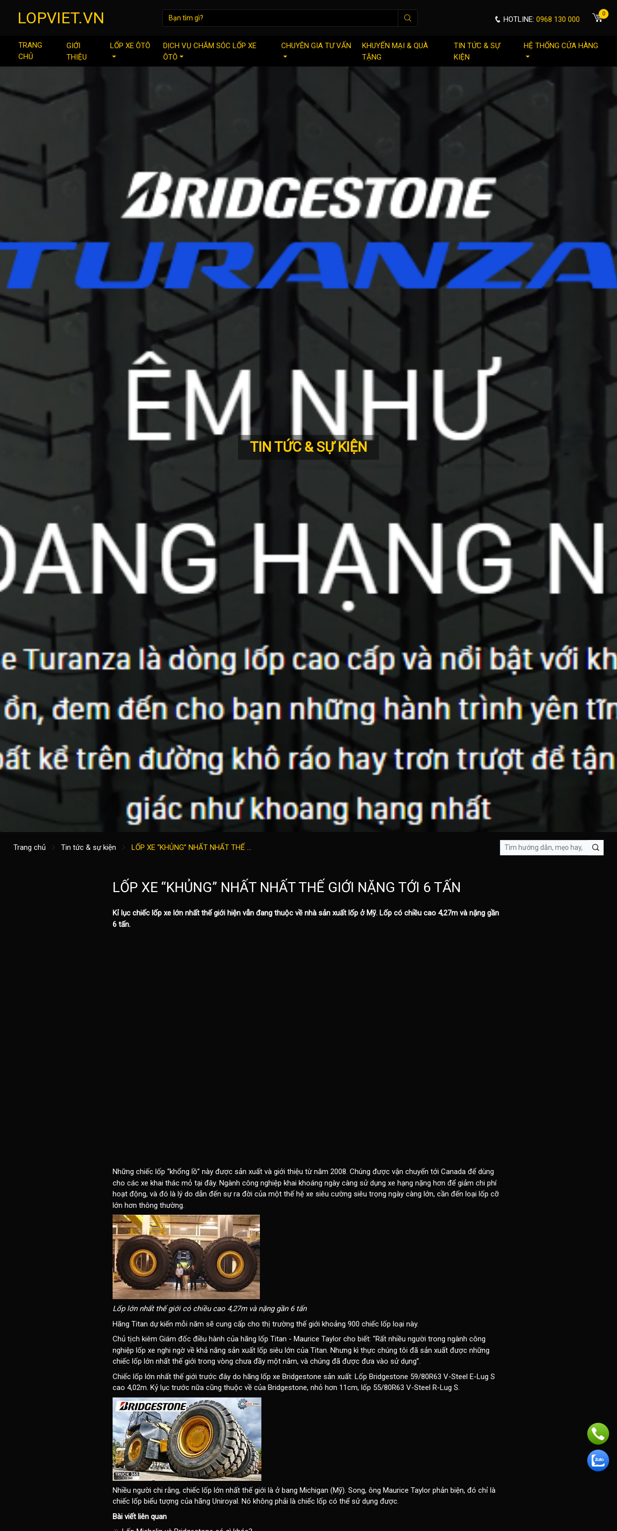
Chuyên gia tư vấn (316, 49)
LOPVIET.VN (61, 17)
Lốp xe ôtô (130, 49)
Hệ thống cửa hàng (561, 49)
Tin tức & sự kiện (477, 51)
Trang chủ (30, 51)
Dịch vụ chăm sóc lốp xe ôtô (209, 51)
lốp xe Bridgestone (291, 1376)
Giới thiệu (76, 51)
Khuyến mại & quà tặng (395, 51)
